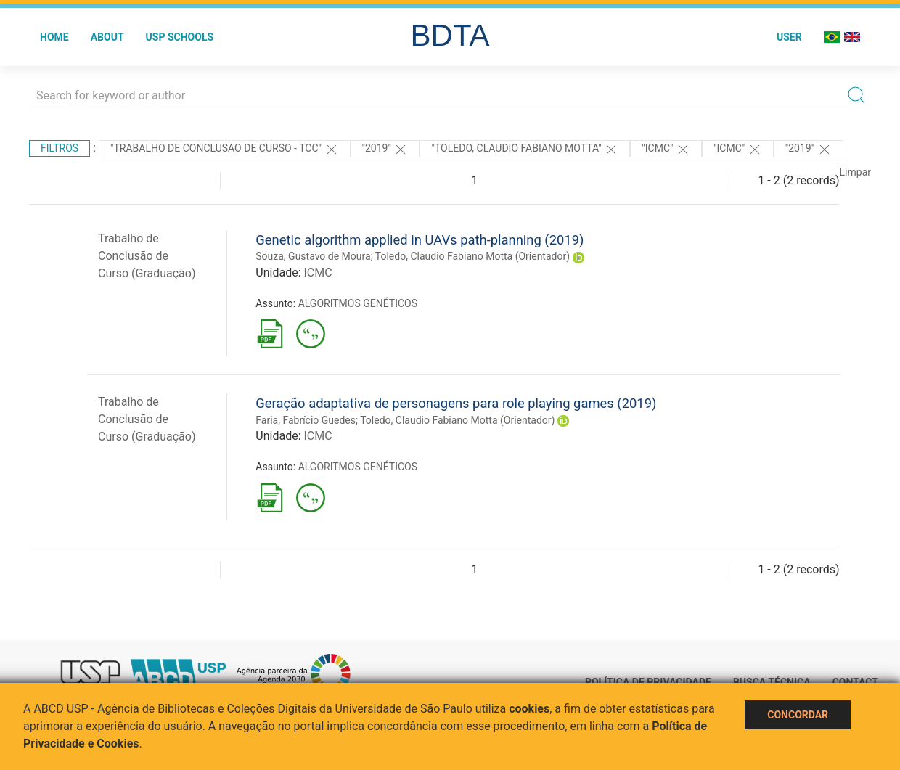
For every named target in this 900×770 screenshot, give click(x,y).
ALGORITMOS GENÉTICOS (357, 303)
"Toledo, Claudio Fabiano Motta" (524, 149)
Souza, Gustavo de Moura (312, 256)
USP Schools (180, 37)
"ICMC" (666, 149)
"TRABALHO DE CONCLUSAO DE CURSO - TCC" (224, 149)
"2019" (385, 149)
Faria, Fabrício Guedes (305, 420)
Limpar (855, 172)
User (789, 37)
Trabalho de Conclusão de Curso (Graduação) (147, 256)
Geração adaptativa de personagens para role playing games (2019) (455, 403)
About (107, 37)
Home (54, 37)
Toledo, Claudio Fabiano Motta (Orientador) (472, 256)
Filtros (59, 148)
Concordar (797, 715)
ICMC (317, 272)
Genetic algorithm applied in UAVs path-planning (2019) (419, 239)
